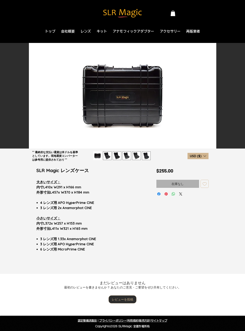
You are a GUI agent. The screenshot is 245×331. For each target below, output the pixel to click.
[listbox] (198, 156)
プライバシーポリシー (113, 320)
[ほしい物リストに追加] (205, 184)
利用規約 (132, 320)
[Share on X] (180, 194)
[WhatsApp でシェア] (173, 194)
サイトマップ (159, 320)
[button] (173, 13)
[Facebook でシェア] (159, 194)
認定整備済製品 (87, 320)
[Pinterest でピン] (166, 194)
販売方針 (144, 320)
